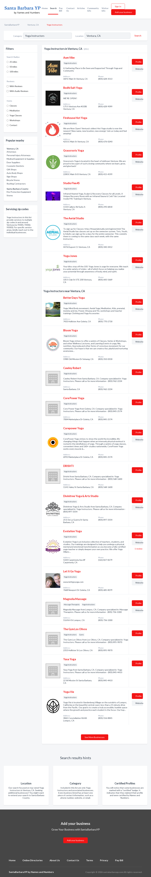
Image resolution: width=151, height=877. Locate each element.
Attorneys (11, 151)
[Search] (137, 36)
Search (53, 8)
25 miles (13, 62)
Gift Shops (12, 169)
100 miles (14, 71)
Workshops (15, 120)
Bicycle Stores (13, 180)
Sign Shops (12, 176)
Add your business (123, 12)
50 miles (13, 66)
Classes (13, 105)
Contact (13, 125)
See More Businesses (95, 737)
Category (17, 36)
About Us (55, 860)
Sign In (118, 6)
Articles (81, 8)
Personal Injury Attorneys (19, 155)
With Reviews (16, 86)
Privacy (104, 860)
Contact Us (70, 9)
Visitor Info (105, 9)
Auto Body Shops (15, 173)
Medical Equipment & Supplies (20, 159)
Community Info (93, 9)
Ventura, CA (33, 24)
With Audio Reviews (19, 91)
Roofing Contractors (16, 183)
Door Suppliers (13, 162)
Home (45, 8)
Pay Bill (61, 9)
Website (139, 69)
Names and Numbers (42, 872)
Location (79, 36)
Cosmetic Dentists (15, 166)
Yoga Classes (16, 115)
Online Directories (32, 860)
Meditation (15, 110)
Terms (89, 860)
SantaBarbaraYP (11, 24)
